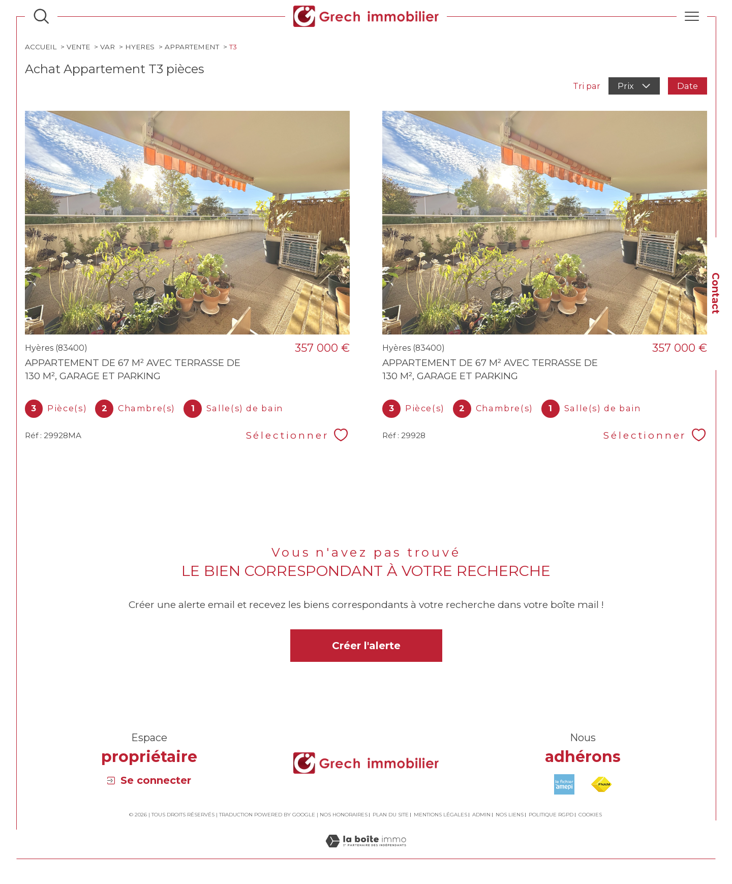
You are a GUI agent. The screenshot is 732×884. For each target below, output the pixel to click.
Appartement (192, 47)
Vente (78, 47)
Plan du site (391, 814)
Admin (481, 814)
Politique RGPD (551, 814)
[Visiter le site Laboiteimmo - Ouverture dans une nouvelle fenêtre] (365, 852)
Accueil (40, 47)
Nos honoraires (344, 814)
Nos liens (510, 814)
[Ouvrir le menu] (692, 16)
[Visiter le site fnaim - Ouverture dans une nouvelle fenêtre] (601, 784)
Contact (715, 293)
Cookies (590, 815)
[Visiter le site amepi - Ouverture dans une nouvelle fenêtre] (564, 784)
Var (107, 47)
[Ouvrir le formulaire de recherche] (41, 16)
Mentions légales (440, 814)
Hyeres (140, 47)
